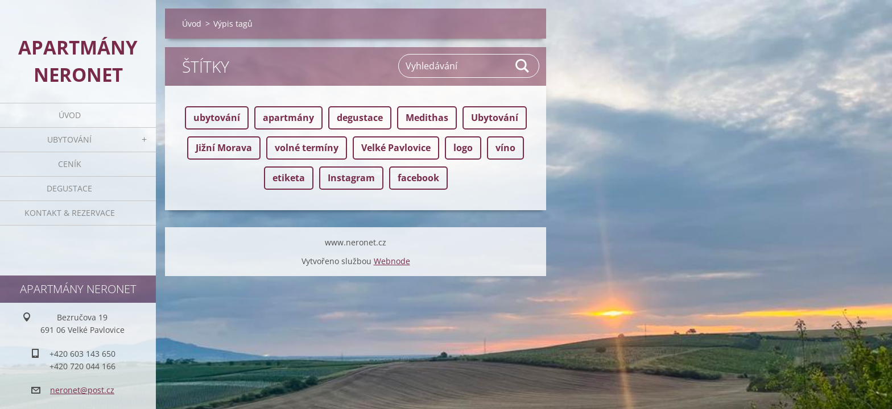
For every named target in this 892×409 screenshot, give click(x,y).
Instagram (351, 178)
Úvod (70, 115)
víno (505, 147)
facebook (418, 178)
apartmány (288, 117)
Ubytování (69, 139)
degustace (360, 117)
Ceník (69, 163)
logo (463, 147)
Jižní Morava (224, 147)
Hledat (522, 65)
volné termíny (306, 147)
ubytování (216, 117)
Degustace (69, 188)
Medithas (427, 117)
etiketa (288, 178)
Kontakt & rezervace (69, 212)
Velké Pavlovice (396, 147)
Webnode (392, 283)
